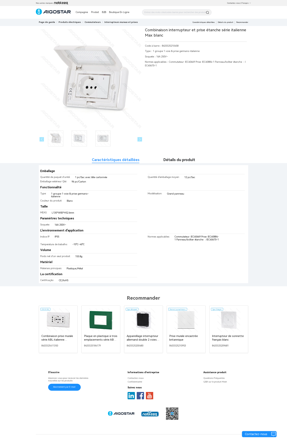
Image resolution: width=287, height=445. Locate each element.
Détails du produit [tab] (179, 160)
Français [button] (246, 3)
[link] (70, 22)
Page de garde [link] (47, 22)
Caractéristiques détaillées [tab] (115, 160)
